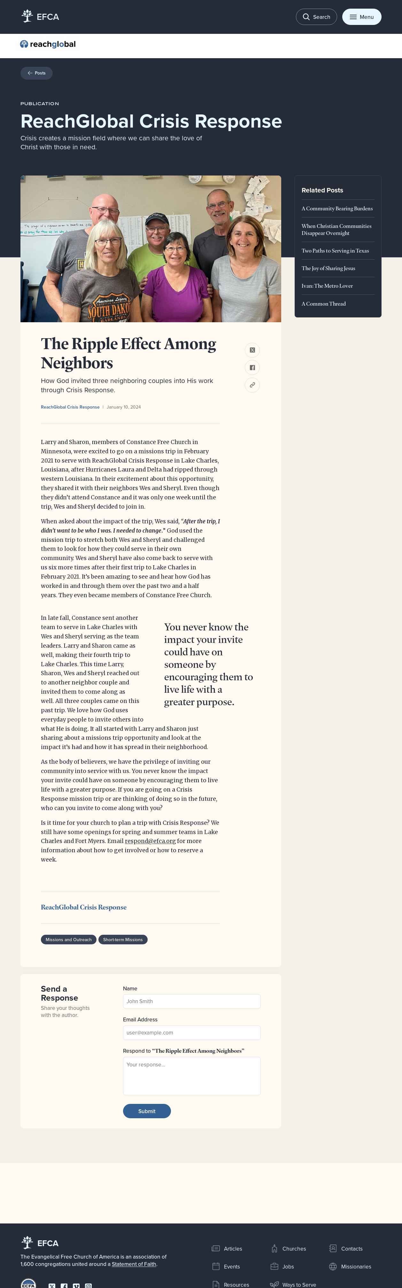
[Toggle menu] (362, 17)
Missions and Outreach (69, 939)
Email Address (140, 1019)
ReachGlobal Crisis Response (70, 407)
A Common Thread (324, 303)
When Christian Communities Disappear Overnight (337, 229)
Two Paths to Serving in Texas (335, 250)
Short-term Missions (123, 939)
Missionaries (349, 1266)
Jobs (282, 1266)
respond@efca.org (150, 841)
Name (130, 988)
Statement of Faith (134, 1264)
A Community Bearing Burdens (337, 208)
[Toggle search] (316, 17)
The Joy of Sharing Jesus (328, 268)
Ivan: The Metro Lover (327, 285)
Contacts (345, 1248)
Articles (226, 1248)
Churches (288, 1248)
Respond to (183, 1051)
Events (225, 1266)
